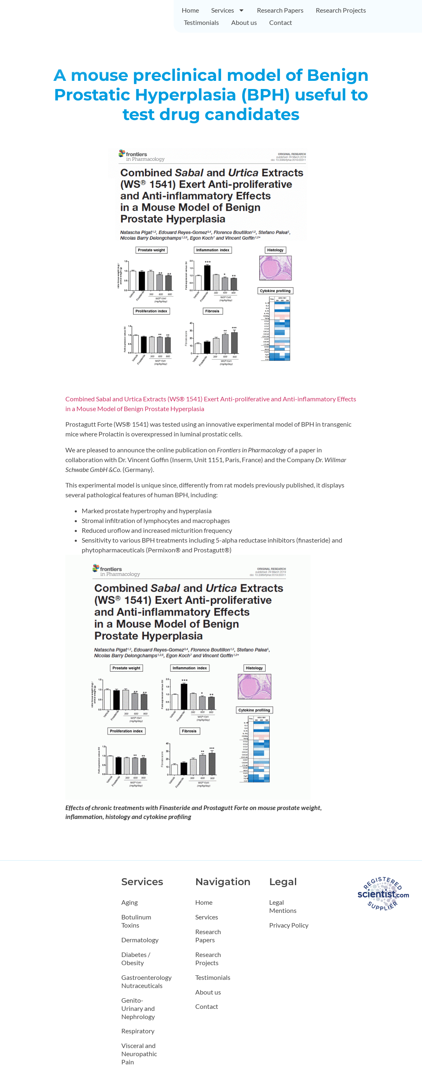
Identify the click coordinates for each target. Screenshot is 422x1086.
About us (244, 22)
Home (190, 10)
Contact (280, 22)
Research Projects (341, 10)
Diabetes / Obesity (135, 958)
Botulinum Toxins (136, 921)
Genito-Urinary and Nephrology (138, 1008)
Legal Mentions (283, 906)
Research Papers (280, 10)
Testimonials (201, 22)
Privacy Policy (288, 925)
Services (228, 10)
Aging (129, 902)
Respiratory (137, 1031)
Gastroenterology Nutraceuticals (142, 981)
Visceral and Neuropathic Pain (139, 1054)
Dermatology (140, 940)
